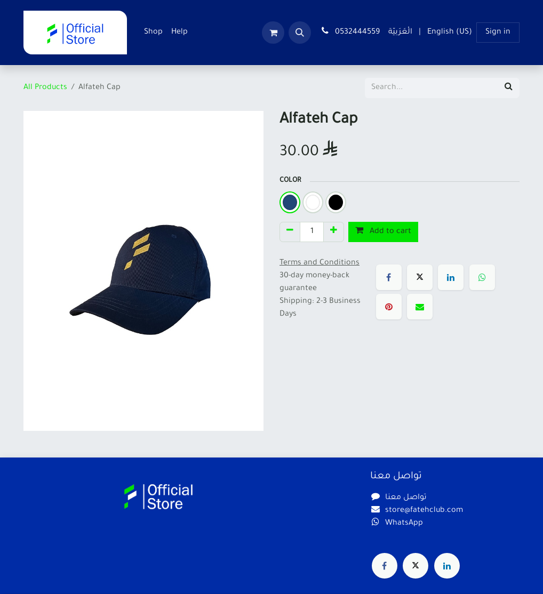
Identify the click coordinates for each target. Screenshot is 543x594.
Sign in (497, 32)
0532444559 (350, 31)
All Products (45, 88)
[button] (300, 32)
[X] (420, 277)
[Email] (420, 306)
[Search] (509, 88)
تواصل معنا (406, 498)
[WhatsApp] (482, 277)
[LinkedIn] (451, 277)
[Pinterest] (389, 306)
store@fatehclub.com (424, 511)
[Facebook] (389, 277)
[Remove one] (290, 232)
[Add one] (333, 232)
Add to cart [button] (383, 231)
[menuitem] (153, 32)
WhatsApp (404, 523)
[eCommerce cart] (273, 32)
